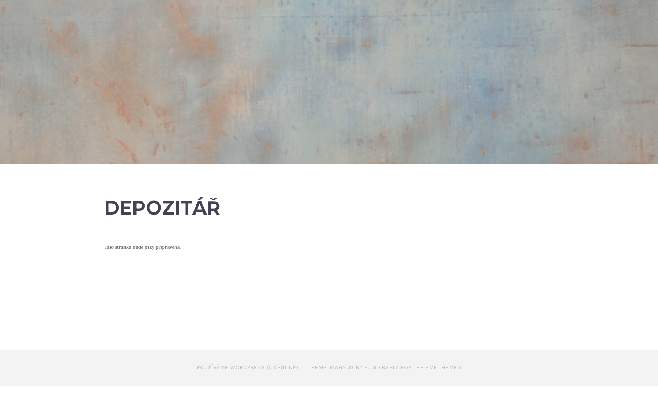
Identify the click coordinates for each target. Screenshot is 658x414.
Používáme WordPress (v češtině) (248, 396)
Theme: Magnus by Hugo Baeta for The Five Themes (384, 396)
